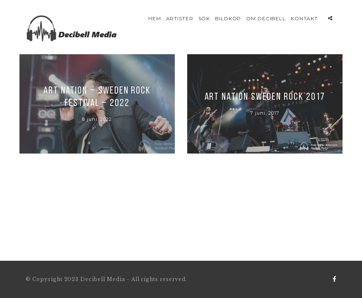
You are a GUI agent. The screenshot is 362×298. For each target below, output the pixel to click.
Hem (154, 18)
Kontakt (304, 18)
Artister (180, 18)
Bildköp (228, 18)
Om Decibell (266, 18)
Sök (204, 18)
